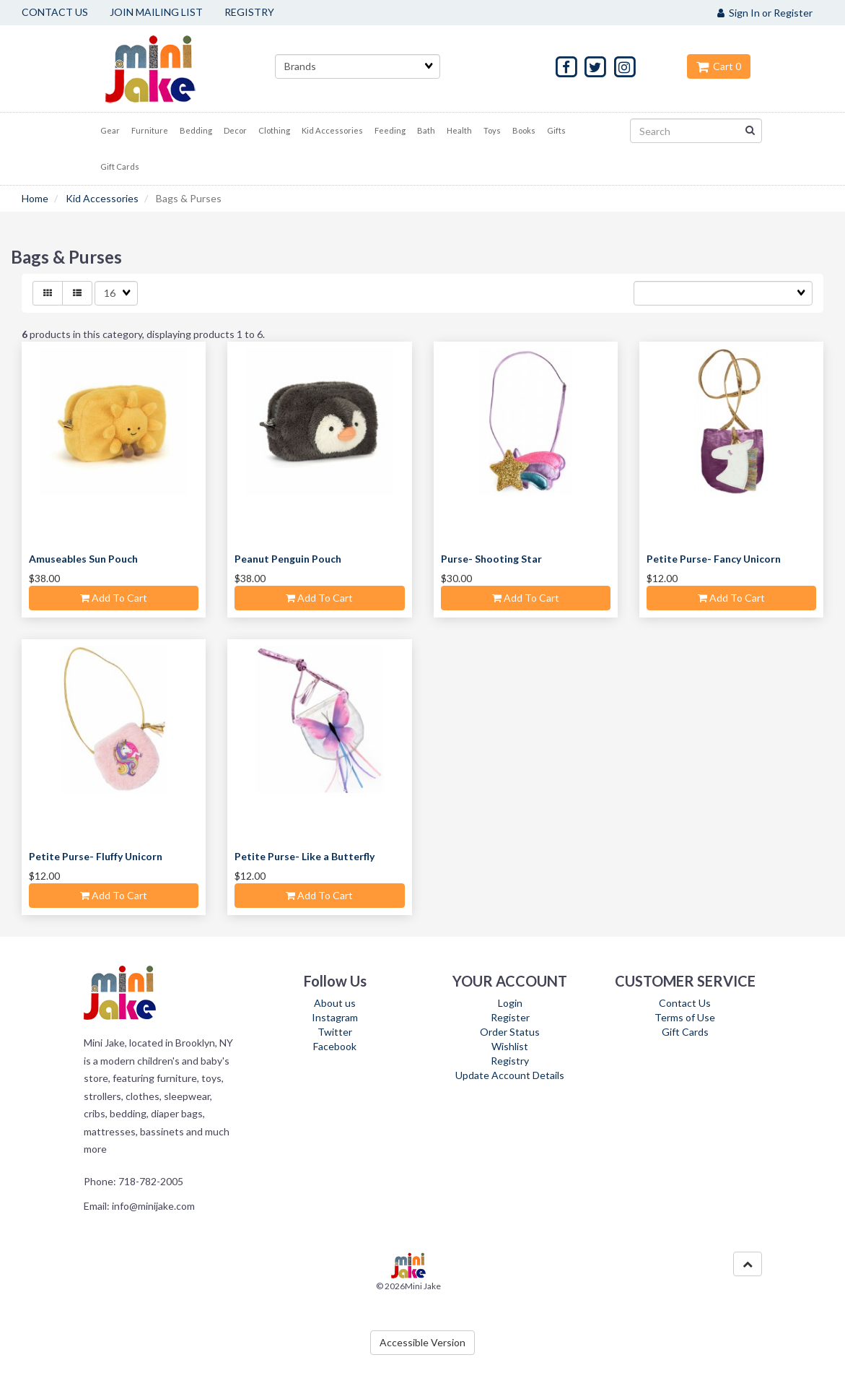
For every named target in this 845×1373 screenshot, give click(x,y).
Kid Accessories (102, 198)
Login (510, 1003)
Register (510, 1017)
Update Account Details (509, 1075)
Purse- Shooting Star (491, 559)
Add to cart (113, 598)
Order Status (510, 1032)
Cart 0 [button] (718, 66)
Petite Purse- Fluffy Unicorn (95, 856)
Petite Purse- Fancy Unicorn (714, 559)
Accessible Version (422, 1342)
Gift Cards (685, 1032)
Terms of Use (684, 1017)
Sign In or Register (765, 13)
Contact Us (685, 1003)
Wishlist (509, 1046)
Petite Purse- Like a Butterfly (305, 856)
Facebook (334, 1046)
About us (335, 1003)
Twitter (335, 1032)
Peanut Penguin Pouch (288, 559)
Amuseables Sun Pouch (83, 559)
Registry (510, 1060)
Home (35, 198)
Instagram (335, 1017)
